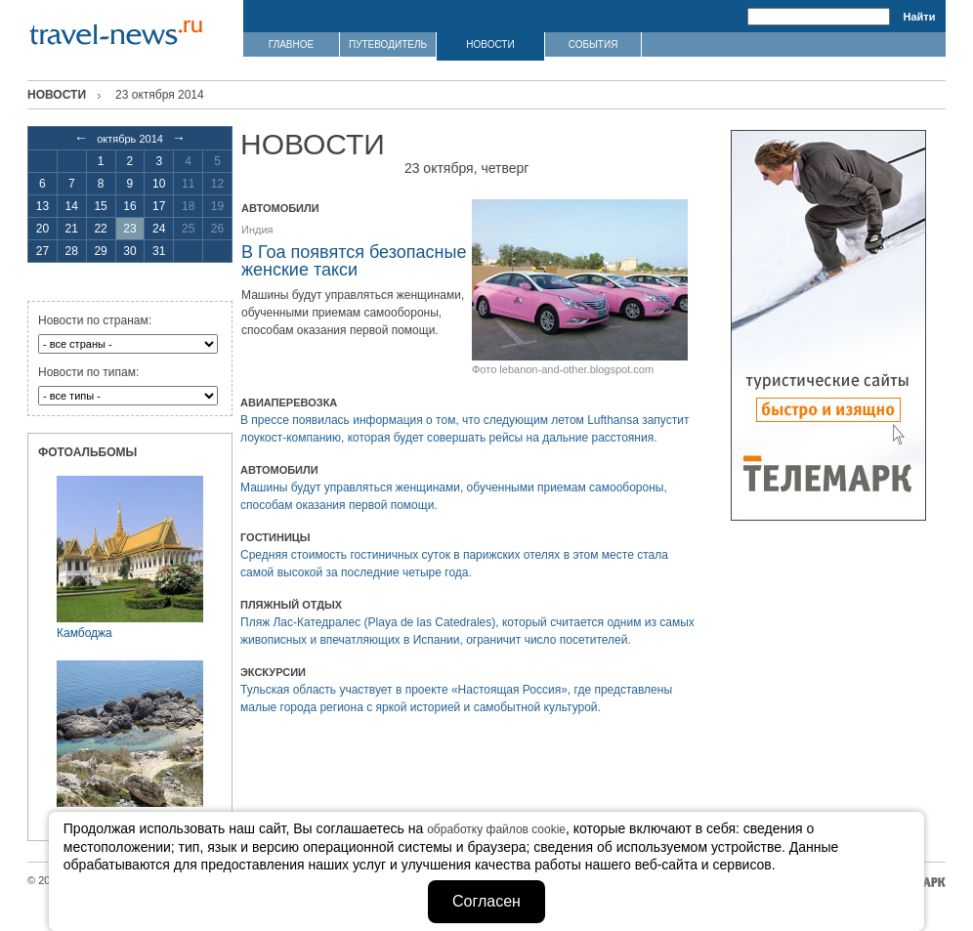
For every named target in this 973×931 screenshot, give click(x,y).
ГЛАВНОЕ (291, 44)
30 (129, 251)
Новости (56, 95)
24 (158, 228)
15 (100, 206)
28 (71, 251)
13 (42, 206)
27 (42, 251)
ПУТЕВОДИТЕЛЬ (388, 44)
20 (42, 228)
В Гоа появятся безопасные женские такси (353, 260)
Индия (257, 229)
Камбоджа (84, 633)
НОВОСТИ (490, 44)
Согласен (486, 901)
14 (71, 206)
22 (100, 228)
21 (71, 228)
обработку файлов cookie (496, 829)
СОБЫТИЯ (593, 44)
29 (100, 251)
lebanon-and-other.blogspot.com (576, 369)
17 (158, 206)
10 (158, 183)
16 (129, 206)
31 (158, 251)
